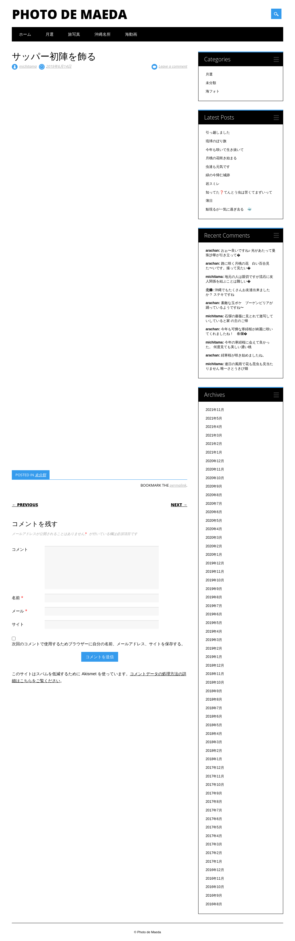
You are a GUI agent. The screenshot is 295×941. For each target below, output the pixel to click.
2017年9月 (214, 793)
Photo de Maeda (69, 14)
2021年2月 (214, 444)
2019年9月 (214, 589)
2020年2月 (214, 546)
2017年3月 (214, 844)
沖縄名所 (102, 34)
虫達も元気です (218, 167)
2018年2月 (214, 751)
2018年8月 (214, 699)
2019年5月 (214, 623)
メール (20, 611)
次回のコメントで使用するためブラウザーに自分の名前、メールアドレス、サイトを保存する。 (98, 643)
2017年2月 (214, 853)
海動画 (131, 34)
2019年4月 (214, 631)
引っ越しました (218, 132)
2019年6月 (214, 614)
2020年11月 (215, 469)
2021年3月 (214, 435)
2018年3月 (214, 742)
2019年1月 (214, 657)
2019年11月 (215, 572)
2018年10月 (215, 682)
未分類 (40, 474)
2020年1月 (214, 555)
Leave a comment (173, 66)
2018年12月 (215, 665)
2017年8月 (214, 802)
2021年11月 (215, 410)
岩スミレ (213, 184)
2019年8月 (214, 597)
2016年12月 (215, 870)
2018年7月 (214, 708)
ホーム (25, 34)
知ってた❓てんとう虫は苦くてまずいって (239, 192)
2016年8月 (214, 904)
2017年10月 (215, 785)
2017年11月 (215, 776)
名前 (18, 597)
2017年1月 (214, 862)
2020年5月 (214, 521)
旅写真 (74, 34)
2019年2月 (214, 648)
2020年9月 (214, 486)
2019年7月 (214, 606)
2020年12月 (215, 461)
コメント (20, 549)
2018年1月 (214, 759)
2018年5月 (214, 725)
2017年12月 (215, 768)
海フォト (213, 91)
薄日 (209, 201)
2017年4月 (214, 836)
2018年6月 (214, 716)
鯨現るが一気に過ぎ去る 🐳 (228, 209)
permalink (178, 485)
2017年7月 (214, 810)
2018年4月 (214, 734)
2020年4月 (214, 529)
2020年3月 (214, 538)
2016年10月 (215, 887)
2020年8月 (214, 495)
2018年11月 (215, 674)
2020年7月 (214, 504)
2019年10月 (215, 580)
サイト (18, 624)
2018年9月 (214, 691)
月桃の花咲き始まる (221, 158)
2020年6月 (214, 512)
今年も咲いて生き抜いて (225, 150)
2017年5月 (214, 827)
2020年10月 (215, 478)
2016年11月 (215, 879)
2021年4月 (214, 427)
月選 (50, 34)
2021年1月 (214, 452)
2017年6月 (214, 819)
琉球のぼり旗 (216, 141)
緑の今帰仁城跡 (218, 175)
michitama (28, 66)
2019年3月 (214, 640)
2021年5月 (214, 418)
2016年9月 (214, 895)
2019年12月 (215, 563)
